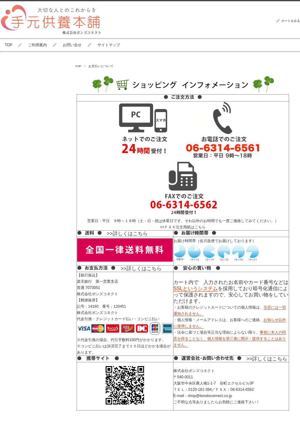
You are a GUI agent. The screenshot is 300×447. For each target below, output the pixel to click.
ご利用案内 (37, 45)
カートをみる (290, 20)
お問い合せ (72, 45)
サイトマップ (109, 45)
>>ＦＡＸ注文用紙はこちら (183, 227)
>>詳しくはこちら (127, 233)
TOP (8, 45)
